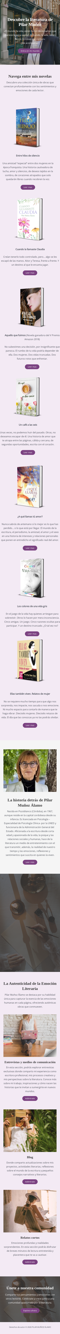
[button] (28, 187)
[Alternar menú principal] (54, 6)
